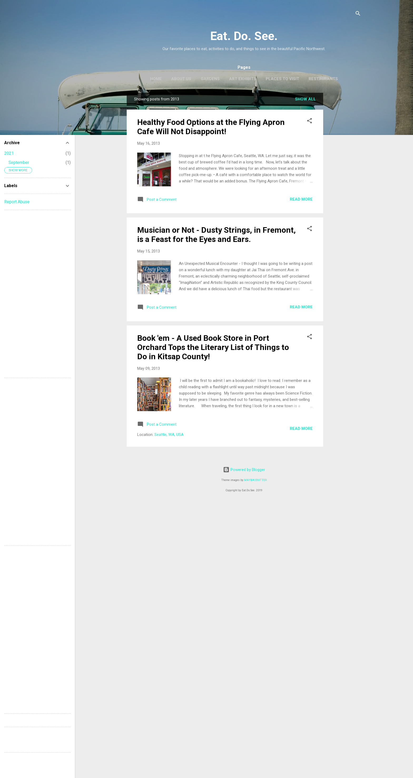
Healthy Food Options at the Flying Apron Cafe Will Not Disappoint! (211, 127)
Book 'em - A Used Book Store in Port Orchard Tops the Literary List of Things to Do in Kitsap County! (213, 347)
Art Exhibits (242, 78)
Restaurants (323, 78)
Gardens (210, 78)
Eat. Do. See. (244, 36)
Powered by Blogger (244, 469)
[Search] (358, 14)
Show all (305, 99)
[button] (309, 122)
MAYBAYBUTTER (255, 480)
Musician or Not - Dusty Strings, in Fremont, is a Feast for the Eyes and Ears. (216, 234)
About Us (181, 78)
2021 (9, 153)
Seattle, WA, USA (169, 434)
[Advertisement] (344, 172)
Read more (301, 199)
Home (156, 78)
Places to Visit (282, 78)
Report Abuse (17, 201)
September (18, 162)
